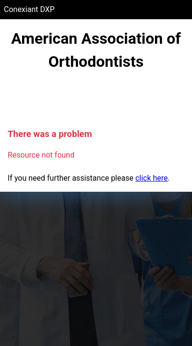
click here (151, 178)
